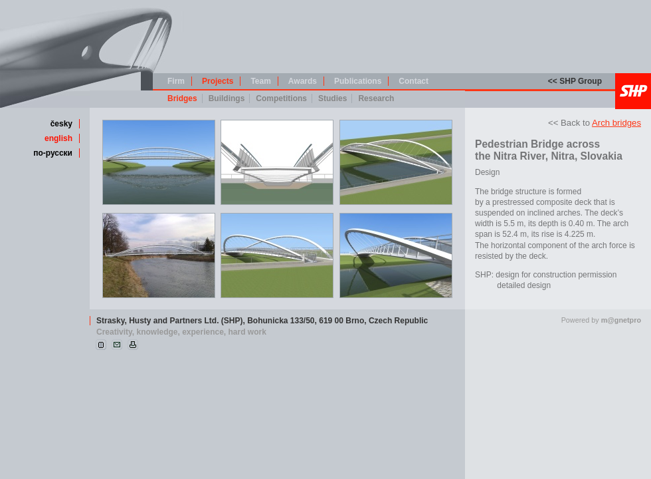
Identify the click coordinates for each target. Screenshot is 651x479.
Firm (176, 81)
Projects (217, 81)
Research (376, 98)
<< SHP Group (575, 81)
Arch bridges (616, 123)
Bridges (182, 98)
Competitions (281, 98)
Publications (357, 81)
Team (260, 81)
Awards (302, 81)
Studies (332, 98)
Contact (413, 81)
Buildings (227, 98)
